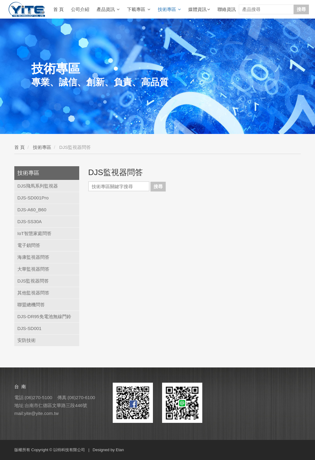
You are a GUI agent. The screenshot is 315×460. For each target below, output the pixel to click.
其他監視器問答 (33, 292)
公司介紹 (80, 9)
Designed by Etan (108, 450)
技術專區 (169, 9)
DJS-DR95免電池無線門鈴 (44, 316)
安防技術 (26, 340)
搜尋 (301, 9)
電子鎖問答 (28, 245)
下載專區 (138, 9)
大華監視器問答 (33, 269)
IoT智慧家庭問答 (34, 233)
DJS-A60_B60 (31, 209)
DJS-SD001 (29, 328)
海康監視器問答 (33, 257)
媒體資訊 (199, 9)
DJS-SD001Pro (33, 197)
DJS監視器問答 (33, 280)
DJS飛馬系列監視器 (37, 185)
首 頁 (58, 9)
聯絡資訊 (227, 9)
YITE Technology (27, 9)
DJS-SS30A (29, 221)
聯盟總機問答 (31, 304)
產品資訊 (108, 9)
